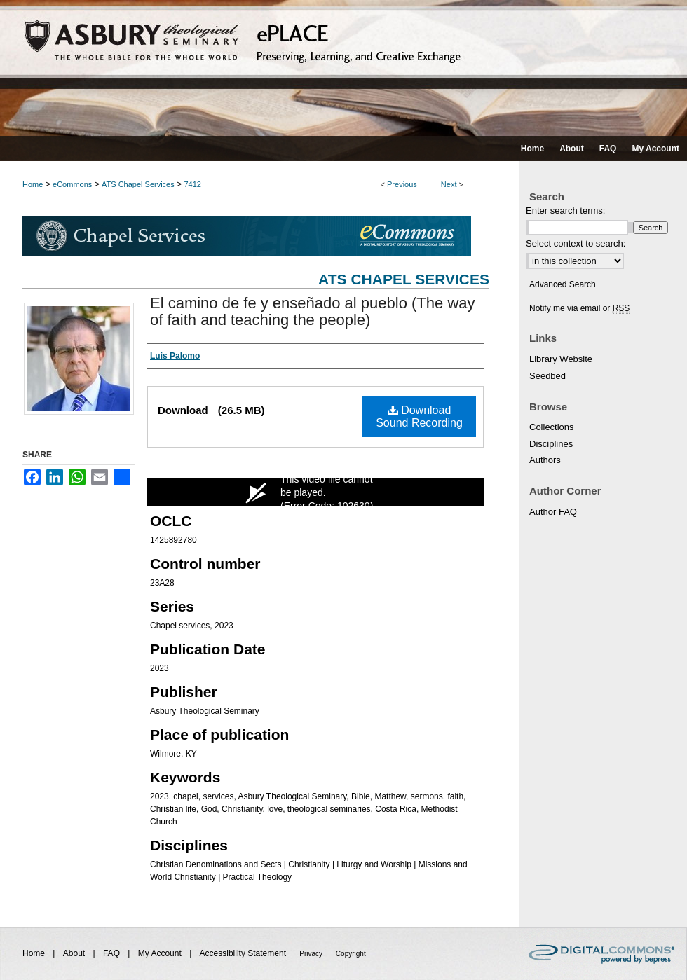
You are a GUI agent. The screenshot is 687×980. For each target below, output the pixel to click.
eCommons (72, 184)
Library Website (560, 359)
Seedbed (547, 376)
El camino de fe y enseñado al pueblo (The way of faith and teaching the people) (312, 311)
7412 (192, 184)
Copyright (351, 954)
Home (32, 184)
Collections (551, 427)
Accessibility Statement (244, 953)
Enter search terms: (565, 210)
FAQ (112, 953)
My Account (161, 953)
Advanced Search (562, 284)
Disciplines (551, 444)
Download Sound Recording (419, 416)
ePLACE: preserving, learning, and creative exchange (343, 68)
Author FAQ (553, 511)
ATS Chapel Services (138, 184)
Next (449, 184)
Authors (545, 460)
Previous (402, 184)
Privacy (312, 954)
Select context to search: (575, 243)
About (75, 953)
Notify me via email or (579, 308)
